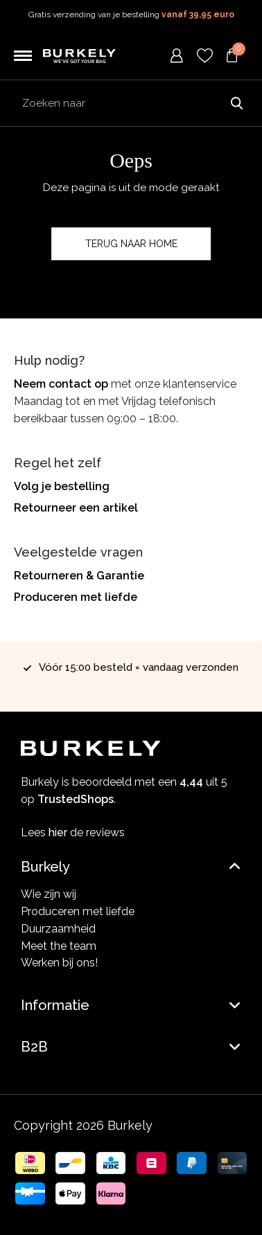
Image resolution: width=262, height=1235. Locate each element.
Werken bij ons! (59, 962)
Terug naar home (131, 243)
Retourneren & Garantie (79, 575)
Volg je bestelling (62, 486)
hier (58, 832)
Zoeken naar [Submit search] (236, 103)
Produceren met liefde (75, 597)
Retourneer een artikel (76, 507)
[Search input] (131, 103)
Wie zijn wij (48, 894)
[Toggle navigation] (23, 56)
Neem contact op (61, 383)
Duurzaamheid (58, 928)
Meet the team (58, 946)
